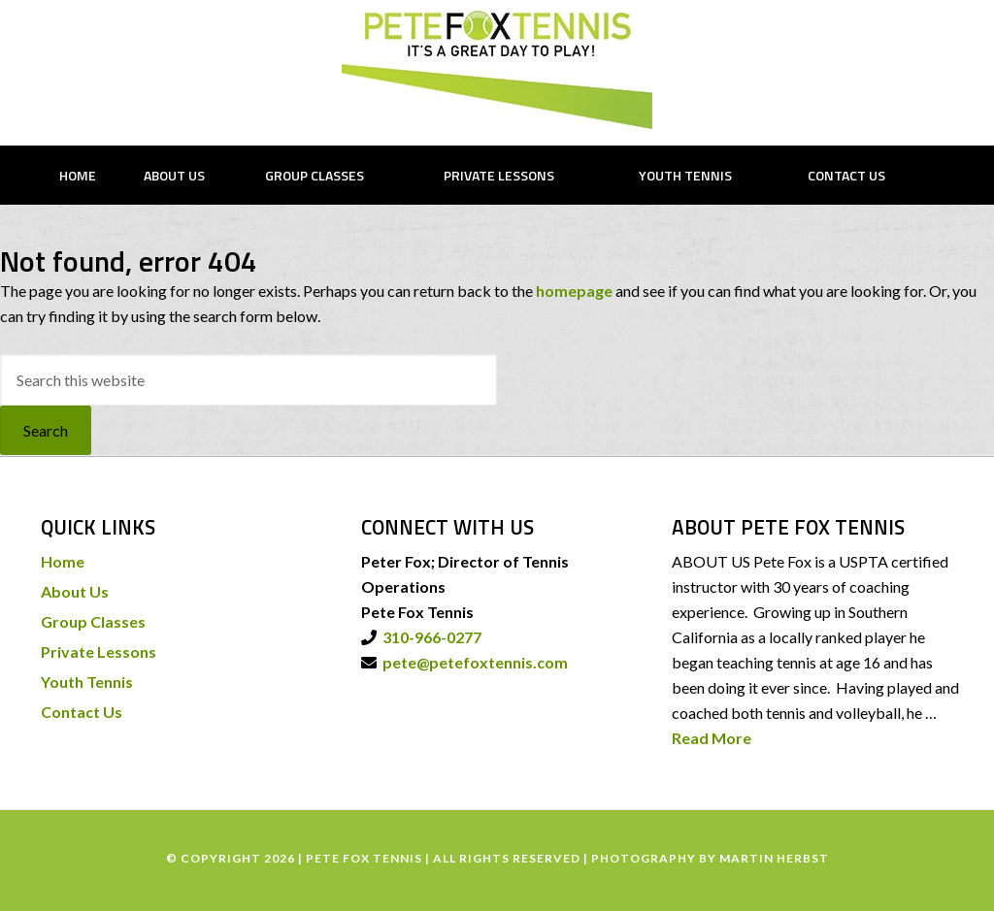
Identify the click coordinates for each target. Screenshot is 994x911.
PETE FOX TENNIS (497, 70)
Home (62, 561)
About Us (75, 591)
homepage (574, 290)
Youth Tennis (87, 681)
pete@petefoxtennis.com (472, 662)
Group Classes (93, 621)
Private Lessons (98, 651)
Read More (711, 738)
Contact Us (81, 711)
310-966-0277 (429, 637)
